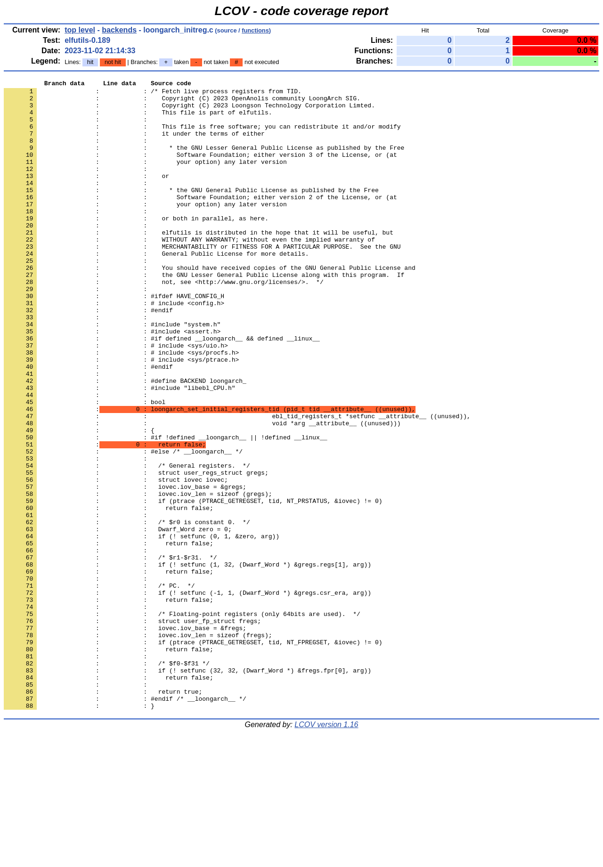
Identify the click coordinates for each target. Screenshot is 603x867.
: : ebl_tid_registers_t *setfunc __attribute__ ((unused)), (237, 483)
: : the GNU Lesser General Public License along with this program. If (204, 314)
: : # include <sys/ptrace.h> (121, 416)
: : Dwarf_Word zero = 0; (118, 619)
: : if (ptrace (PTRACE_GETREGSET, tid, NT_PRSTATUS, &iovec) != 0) (193, 585)
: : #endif (88, 356)
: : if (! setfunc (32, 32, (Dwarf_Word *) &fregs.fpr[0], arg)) (187, 789)
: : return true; (103, 814)
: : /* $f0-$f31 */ (107, 780)
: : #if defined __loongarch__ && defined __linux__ (162, 390)
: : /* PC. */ (99, 687)
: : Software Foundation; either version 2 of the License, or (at (200, 221)
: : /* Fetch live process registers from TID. (153, 93)
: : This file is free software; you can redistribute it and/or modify (202, 136)
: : (77, 127)
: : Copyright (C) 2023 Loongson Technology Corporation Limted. (189, 110)
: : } (79, 831)
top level (80, 30)
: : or (86, 195)
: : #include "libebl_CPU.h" (119, 450)
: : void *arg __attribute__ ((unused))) (202, 492)
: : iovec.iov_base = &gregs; (125, 568)
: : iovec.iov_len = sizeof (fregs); (138, 746)
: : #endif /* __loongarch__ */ (125, 822)
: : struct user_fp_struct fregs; (132, 729)
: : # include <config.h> (114, 348)
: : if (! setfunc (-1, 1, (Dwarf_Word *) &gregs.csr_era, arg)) (187, 695)
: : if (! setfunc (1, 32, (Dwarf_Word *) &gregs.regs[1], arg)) (187, 661)
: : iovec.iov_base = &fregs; (125, 738)
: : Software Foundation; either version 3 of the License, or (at (200, 170)
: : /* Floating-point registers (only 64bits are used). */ (182, 721)
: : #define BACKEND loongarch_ (125, 441)
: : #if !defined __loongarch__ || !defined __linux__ (165, 509)
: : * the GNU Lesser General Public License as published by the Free (204, 161)
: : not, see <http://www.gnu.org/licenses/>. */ (164, 322)
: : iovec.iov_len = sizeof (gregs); (138, 577)
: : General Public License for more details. (156, 288)
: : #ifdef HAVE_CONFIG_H (114, 339)
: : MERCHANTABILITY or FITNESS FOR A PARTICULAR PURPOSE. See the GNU (202, 280)
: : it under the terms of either (134, 144)
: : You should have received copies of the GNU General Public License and (210, 305)
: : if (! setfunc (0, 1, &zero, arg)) (141, 628)
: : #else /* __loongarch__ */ (123, 526)
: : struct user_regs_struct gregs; (136, 551)
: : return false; (108, 594)
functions (255, 30)
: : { (79, 500)
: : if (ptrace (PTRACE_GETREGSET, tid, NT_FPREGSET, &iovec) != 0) (193, 755)
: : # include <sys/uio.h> (116, 399)
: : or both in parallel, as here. (136, 246)
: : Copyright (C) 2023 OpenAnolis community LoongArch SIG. (182, 102)
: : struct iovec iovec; (116, 560)
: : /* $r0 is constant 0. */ (127, 611)
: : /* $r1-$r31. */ (110, 653)
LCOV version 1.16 (326, 850)
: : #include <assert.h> (112, 382)
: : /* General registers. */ (127, 543)
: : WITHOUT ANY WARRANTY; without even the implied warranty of (189, 271)
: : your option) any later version (145, 178)
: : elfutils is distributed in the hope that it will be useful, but (198, 263)
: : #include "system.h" (112, 373)
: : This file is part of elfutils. (138, 119)
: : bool (84, 466)
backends (119, 30)
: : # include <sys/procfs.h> (121, 407)
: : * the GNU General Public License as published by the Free (191, 212)
